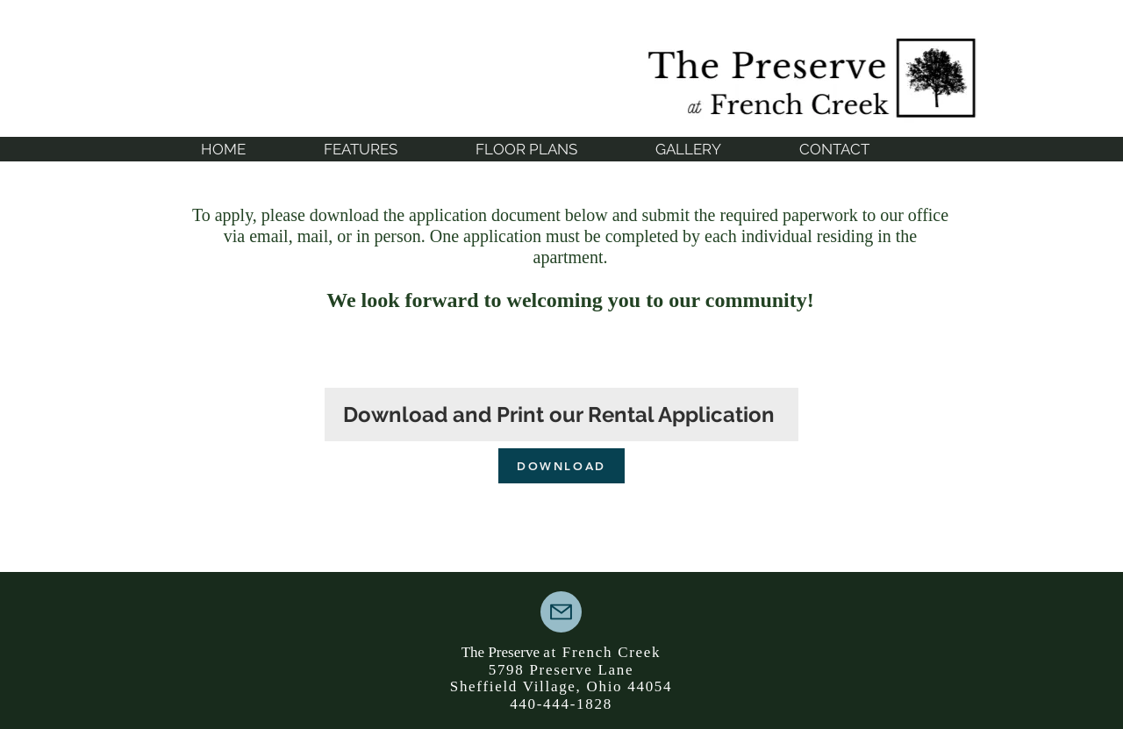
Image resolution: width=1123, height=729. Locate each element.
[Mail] (561, 612)
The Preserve (502, 652)
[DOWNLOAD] (561, 465)
